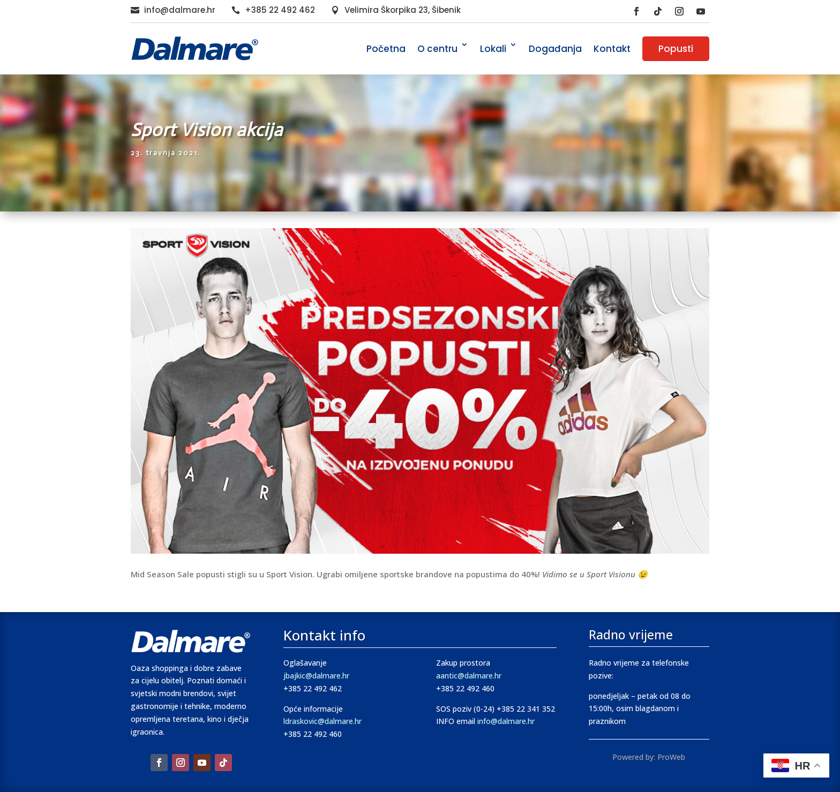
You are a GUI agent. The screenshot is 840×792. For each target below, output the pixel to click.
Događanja (555, 48)
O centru (437, 48)
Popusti (675, 48)
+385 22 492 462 (280, 10)
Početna (386, 48)
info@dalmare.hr (179, 10)
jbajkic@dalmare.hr (316, 675)
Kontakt (612, 48)
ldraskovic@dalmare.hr (322, 721)
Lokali (493, 48)
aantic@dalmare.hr (468, 675)
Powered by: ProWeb (648, 757)
